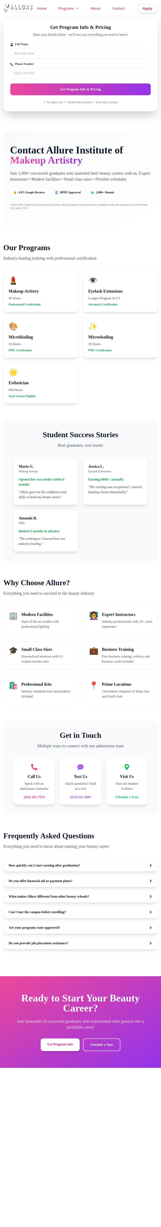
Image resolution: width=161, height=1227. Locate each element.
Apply (147, 8)
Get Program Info (60, 1044)
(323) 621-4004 (80, 797)
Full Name (19, 44)
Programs (68, 8)
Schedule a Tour (126, 797)
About (95, 8)
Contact (118, 8)
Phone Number (22, 64)
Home (42, 8)
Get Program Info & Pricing (80, 89)
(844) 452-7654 (34, 797)
